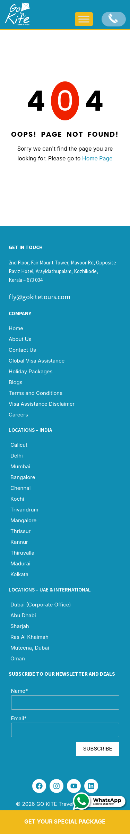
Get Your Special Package (64, 821)
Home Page (97, 158)
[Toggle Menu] (83, 19)
